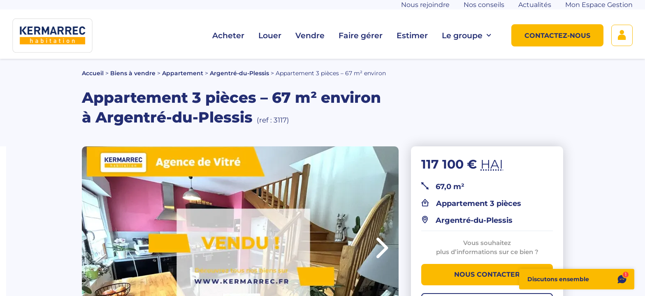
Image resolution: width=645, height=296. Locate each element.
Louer (269, 35)
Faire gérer (361, 35)
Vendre (310, 35)
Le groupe (466, 35)
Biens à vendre (132, 73)
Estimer (412, 35)
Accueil (93, 73)
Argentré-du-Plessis (239, 73)
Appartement (182, 73)
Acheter (228, 35)
